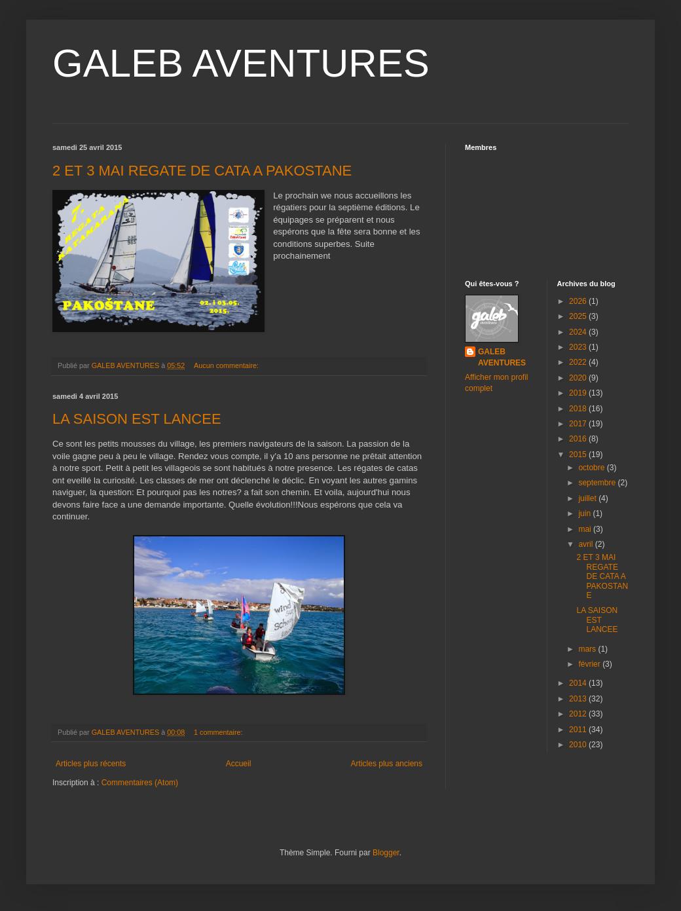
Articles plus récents (91, 763)
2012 (579, 713)
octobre (592, 467)
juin (585, 513)
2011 (579, 729)
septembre (597, 482)
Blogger (386, 852)
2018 (579, 408)
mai (585, 529)
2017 (579, 423)
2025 (579, 316)
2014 (579, 683)
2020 (579, 377)
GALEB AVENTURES (241, 63)
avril (586, 544)
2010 (579, 744)
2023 (579, 347)
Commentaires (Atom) (139, 782)
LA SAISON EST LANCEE (136, 419)
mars (588, 649)
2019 (579, 393)
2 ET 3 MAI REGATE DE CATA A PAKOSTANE (202, 170)
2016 (579, 438)
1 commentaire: (219, 732)
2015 (579, 454)
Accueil (238, 763)
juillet (588, 498)
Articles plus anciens (386, 763)
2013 (579, 698)
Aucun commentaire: (227, 365)
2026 (579, 301)
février (590, 664)
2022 (579, 362)
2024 (579, 332)
